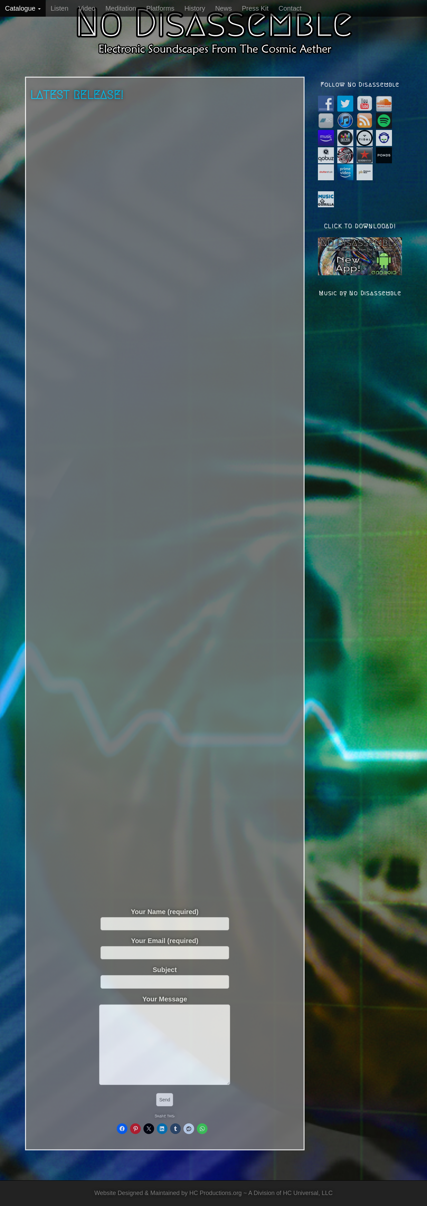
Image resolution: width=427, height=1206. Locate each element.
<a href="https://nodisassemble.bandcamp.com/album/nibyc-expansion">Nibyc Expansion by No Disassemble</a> (105, 502)
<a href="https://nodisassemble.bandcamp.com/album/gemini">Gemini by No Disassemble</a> (164, 821)
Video (86, 8)
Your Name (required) (164, 917)
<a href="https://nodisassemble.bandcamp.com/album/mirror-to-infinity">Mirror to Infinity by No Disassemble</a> (106, 343)
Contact (290, 8)
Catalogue (23, 8)
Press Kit (255, 8)
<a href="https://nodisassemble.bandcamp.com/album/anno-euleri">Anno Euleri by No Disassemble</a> (105, 662)
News (223, 8)
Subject (164, 975)
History (194, 8)
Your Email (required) (164, 946)
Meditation (120, 8)
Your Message (164, 1040)
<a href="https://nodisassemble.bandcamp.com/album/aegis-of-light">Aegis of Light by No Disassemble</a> (105, 183)
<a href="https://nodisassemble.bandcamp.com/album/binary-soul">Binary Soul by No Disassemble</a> (224, 662)
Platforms (160, 8)
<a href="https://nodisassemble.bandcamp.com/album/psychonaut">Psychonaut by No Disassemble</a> (224, 502)
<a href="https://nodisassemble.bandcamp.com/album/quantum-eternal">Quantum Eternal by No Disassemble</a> (224, 183)
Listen (59, 8)
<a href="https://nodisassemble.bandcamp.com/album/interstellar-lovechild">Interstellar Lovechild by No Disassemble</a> (223, 343)
